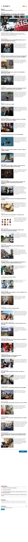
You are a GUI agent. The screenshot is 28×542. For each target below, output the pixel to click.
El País (2, 42)
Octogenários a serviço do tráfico (13, 14)
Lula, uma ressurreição (7, 489)
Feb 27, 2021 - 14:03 (16, 232)
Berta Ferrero (7, 248)
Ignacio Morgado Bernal (4, 216)
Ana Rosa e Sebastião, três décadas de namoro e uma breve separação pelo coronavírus (14, 340)
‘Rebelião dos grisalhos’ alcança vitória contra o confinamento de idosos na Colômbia (11, 356)
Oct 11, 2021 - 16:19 (15, 58)
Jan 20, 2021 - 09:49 (14, 248)
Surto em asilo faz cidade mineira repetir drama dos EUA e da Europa (13, 324)
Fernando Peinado (3, 374)
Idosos (2, 9)
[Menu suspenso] (2, 6)
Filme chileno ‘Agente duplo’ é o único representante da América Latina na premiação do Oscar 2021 (13, 166)
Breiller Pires (3, 420)
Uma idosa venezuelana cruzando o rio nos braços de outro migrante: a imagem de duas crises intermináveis (13, 89)
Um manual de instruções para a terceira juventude (12, 134)
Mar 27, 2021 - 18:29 (8, 152)
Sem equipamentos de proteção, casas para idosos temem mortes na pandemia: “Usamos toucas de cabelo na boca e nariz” (13, 434)
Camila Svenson (7, 232)
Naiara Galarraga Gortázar (5, 58)
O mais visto (3, 499)
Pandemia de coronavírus (4, 118)
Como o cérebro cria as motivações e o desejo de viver (12, 214)
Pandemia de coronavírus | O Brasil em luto (7, 322)
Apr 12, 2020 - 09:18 (11, 437)
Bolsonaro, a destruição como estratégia (9, 487)
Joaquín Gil (2, 32)
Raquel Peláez (3, 152)
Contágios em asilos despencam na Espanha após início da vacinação (13, 199)
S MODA (2, 148)
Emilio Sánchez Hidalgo (4, 74)
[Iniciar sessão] (26, 6)
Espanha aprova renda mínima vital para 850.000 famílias (13, 387)
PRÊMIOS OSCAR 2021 (4, 164)
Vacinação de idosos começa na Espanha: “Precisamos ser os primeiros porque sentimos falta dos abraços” (13, 262)
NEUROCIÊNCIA (3, 213)
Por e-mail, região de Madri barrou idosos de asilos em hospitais (12, 372)
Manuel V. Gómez (3, 389)
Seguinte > (22, 451)
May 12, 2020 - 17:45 (9, 404)
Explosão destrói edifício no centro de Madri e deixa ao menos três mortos (12, 246)
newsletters (3, 506)
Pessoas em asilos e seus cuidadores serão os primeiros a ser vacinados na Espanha (14, 293)
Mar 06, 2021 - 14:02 (11, 185)
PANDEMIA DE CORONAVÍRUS (4, 370)
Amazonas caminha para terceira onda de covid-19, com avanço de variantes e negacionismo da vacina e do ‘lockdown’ (13, 182)
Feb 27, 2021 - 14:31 (11, 216)
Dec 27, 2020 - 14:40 (8, 264)
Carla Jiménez (3, 232)
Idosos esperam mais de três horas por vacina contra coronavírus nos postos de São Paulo (12, 230)
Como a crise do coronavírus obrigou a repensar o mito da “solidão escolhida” (13, 150)
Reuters (4, 42)
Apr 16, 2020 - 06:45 (11, 420)
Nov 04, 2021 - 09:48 (9, 32)
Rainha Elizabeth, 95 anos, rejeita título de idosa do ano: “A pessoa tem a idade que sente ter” (13, 40)
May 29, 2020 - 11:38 (11, 389)
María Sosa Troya (3, 201)
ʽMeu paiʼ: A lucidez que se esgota (7, 104)
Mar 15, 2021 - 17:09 (10, 168)
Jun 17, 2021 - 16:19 (12, 74)
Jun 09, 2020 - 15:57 (11, 374)
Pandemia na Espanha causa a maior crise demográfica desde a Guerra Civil (13, 73)
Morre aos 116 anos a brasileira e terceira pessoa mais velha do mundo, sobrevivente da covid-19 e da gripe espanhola (14, 56)
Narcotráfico (3, 12)
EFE (1, 404)
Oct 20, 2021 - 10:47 (13, 42)
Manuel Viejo (3, 248)
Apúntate (2, 509)
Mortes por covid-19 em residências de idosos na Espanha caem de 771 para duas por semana (13, 120)
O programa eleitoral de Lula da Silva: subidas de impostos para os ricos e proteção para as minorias (14, 492)
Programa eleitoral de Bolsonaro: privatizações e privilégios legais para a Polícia (14, 495)
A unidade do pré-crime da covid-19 (8, 277)
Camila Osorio (3, 168)
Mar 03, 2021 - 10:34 (11, 201)
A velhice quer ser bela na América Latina (10, 308)
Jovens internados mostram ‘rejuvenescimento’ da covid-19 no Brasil (14, 418)
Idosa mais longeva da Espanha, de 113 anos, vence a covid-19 (14, 402)
